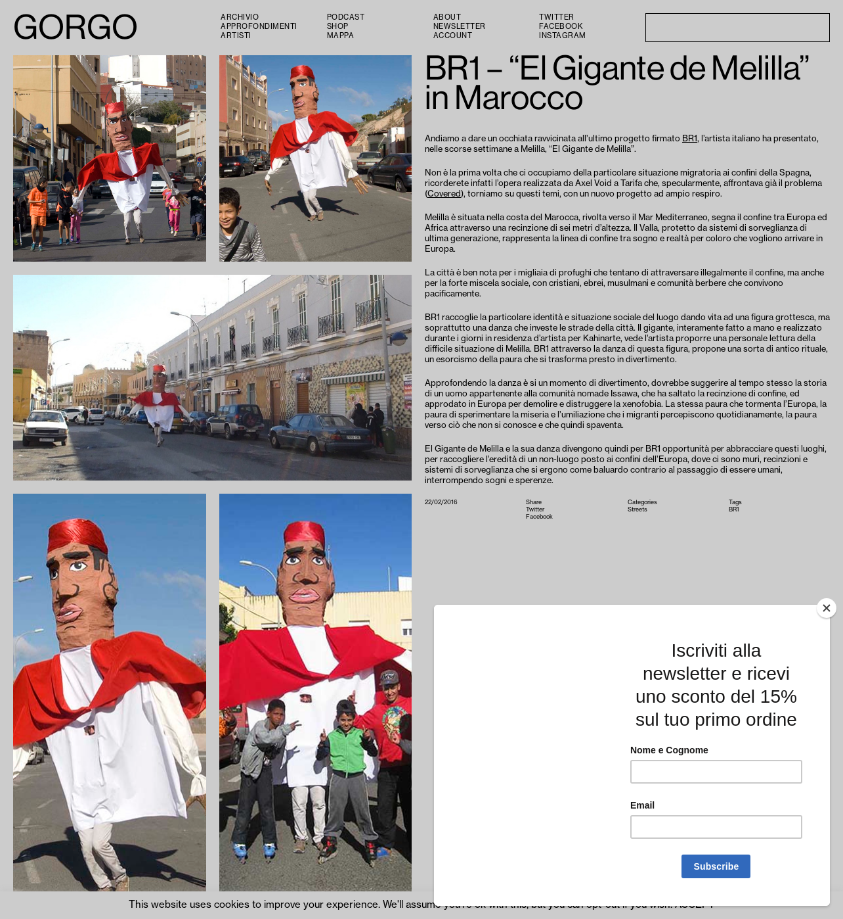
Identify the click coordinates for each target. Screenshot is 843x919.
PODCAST (346, 17)
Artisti (236, 35)
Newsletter (459, 26)
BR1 (689, 138)
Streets (637, 510)
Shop (338, 26)
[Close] (826, 608)
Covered (444, 193)
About (447, 17)
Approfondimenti (259, 26)
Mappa (341, 35)
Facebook (560, 26)
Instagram (562, 35)
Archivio (240, 17)
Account (453, 35)
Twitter (556, 17)
